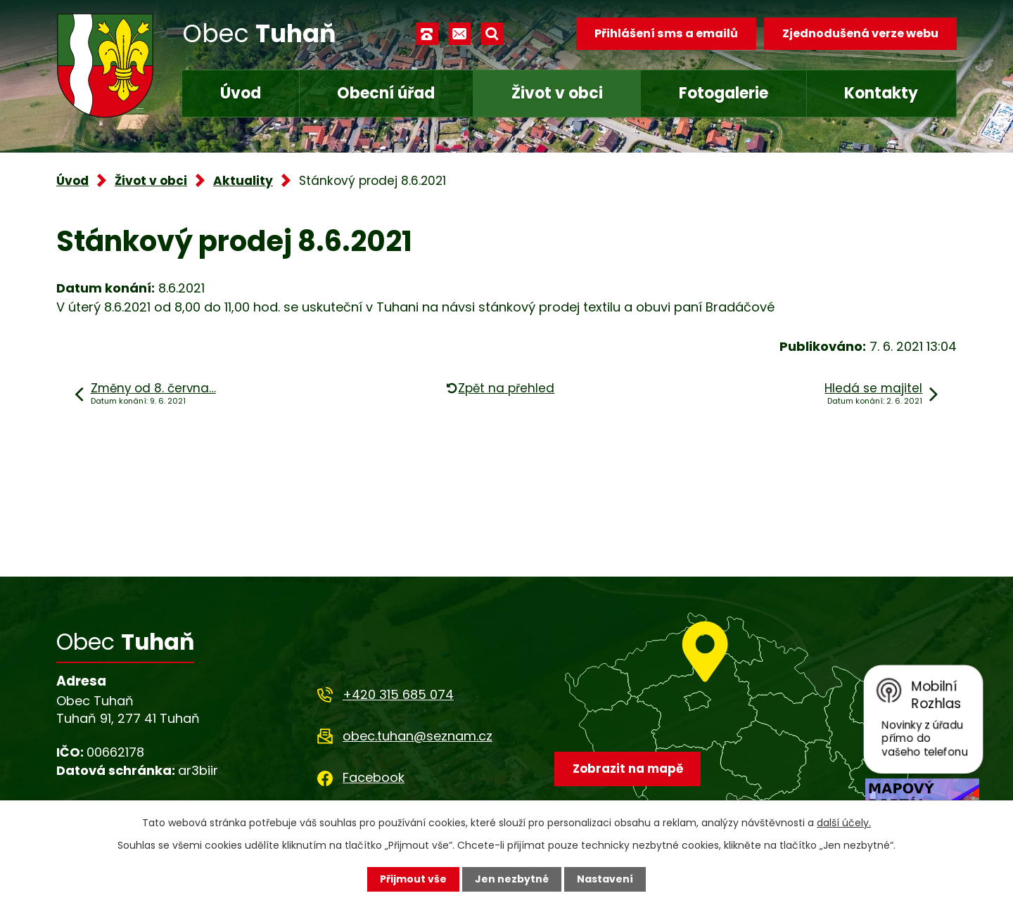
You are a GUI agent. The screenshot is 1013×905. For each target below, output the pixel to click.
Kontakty (881, 93)
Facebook (373, 777)
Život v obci (557, 93)
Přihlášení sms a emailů (666, 33)
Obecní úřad (386, 93)
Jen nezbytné (512, 879)
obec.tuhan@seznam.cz (417, 736)
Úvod (240, 93)
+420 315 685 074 (398, 694)
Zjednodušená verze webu (860, 33)
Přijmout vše (413, 879)
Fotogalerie (723, 93)
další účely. (844, 823)
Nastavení (605, 879)
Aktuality (243, 180)
